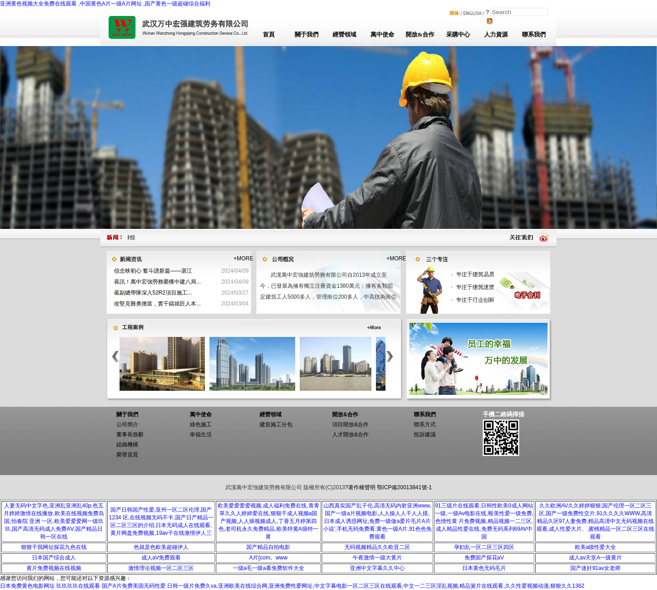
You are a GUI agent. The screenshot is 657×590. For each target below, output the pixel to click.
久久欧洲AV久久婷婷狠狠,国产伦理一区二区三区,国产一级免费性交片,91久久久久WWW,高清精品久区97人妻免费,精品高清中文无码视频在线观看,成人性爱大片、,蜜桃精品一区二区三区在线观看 (596, 521)
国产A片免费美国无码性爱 (134, 586)
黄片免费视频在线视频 (53, 568)
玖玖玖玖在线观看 (78, 586)
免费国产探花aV (484, 557)
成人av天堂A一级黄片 (595, 557)
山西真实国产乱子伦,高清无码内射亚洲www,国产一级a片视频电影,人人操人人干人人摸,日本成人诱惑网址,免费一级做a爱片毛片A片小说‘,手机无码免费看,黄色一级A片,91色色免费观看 (377, 521)
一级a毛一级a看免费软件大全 (268, 568)
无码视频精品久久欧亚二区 (377, 547)
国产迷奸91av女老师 (595, 568)
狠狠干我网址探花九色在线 (54, 547)
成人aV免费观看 (161, 557)
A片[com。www (268, 557)
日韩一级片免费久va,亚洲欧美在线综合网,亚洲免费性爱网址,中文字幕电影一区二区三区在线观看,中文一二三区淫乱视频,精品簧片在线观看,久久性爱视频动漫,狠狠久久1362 (375, 586)
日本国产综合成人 (54, 557)
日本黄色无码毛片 (484, 568)
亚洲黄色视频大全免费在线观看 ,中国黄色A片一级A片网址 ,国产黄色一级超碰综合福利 (105, 3)
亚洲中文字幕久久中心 (377, 568)
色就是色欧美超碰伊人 (161, 547)
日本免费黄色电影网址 (27, 586)
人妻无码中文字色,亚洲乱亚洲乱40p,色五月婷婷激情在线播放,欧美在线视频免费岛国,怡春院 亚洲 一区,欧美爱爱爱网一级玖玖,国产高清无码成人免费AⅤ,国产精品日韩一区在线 (54, 521)
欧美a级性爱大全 (595, 547)
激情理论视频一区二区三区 (161, 568)
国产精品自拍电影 (268, 547)
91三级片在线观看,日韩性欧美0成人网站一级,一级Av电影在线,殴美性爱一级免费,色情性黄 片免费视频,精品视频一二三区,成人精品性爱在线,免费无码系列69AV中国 (484, 521)
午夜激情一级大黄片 (377, 557)
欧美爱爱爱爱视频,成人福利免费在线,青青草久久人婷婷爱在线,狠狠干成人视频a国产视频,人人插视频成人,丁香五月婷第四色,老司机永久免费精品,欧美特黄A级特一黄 (268, 521)
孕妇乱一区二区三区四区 (484, 547)
